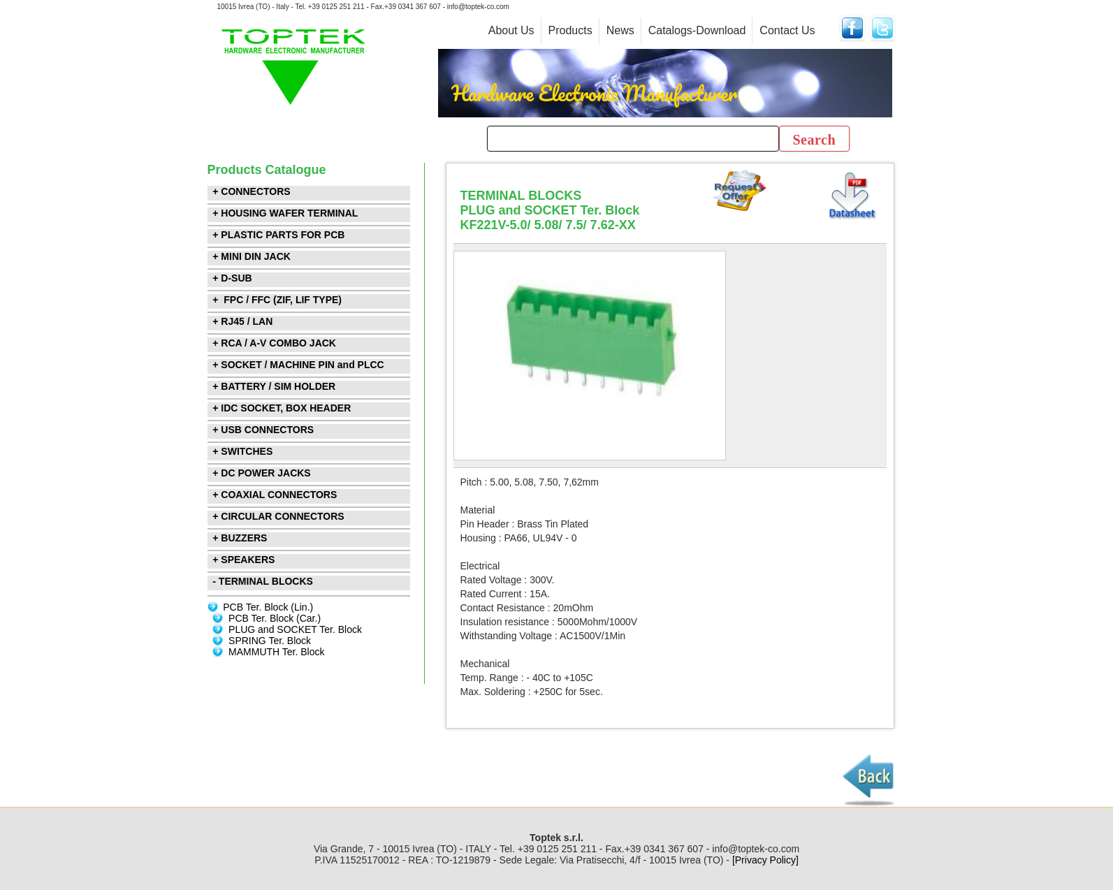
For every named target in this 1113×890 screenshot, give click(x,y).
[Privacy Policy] (765, 860)
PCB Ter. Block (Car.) (274, 618)
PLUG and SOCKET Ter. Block (295, 629)
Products (570, 30)
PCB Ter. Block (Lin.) (268, 607)
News (620, 30)
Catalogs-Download (697, 30)
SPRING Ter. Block (269, 640)
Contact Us (787, 30)
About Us (511, 30)
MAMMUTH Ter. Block (276, 651)
